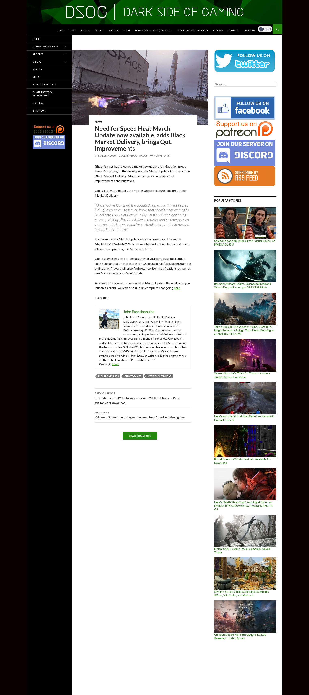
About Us (249, 30)
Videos (99, 30)
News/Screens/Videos (45, 46)
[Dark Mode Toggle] (265, 29)
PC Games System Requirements (153, 30)
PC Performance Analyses (192, 30)
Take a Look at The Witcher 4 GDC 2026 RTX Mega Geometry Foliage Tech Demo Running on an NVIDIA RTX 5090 (244, 330)
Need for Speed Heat (159, 376)
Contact (233, 30)
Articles (38, 54)
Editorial (38, 103)
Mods (126, 30)
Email (115, 364)
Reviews (218, 30)
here (177, 288)
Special (37, 61)
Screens (85, 30)
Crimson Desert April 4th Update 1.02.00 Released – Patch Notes (240, 636)
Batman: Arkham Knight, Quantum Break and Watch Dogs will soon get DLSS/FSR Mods (242, 285)
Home (60, 30)
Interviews (39, 110)
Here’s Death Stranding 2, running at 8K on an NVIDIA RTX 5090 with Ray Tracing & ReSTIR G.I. (243, 505)
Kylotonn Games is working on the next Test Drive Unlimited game (143, 414)
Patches (113, 30)
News (72, 30)
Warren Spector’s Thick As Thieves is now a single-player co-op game (242, 375)
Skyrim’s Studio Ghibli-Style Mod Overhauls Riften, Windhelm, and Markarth (241, 593)
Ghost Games (132, 376)
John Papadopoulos (134, 155)
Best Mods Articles (44, 84)
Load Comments (140, 435)
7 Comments (161, 155)
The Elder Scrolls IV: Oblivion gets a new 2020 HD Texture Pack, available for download (143, 398)
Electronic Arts (108, 376)
